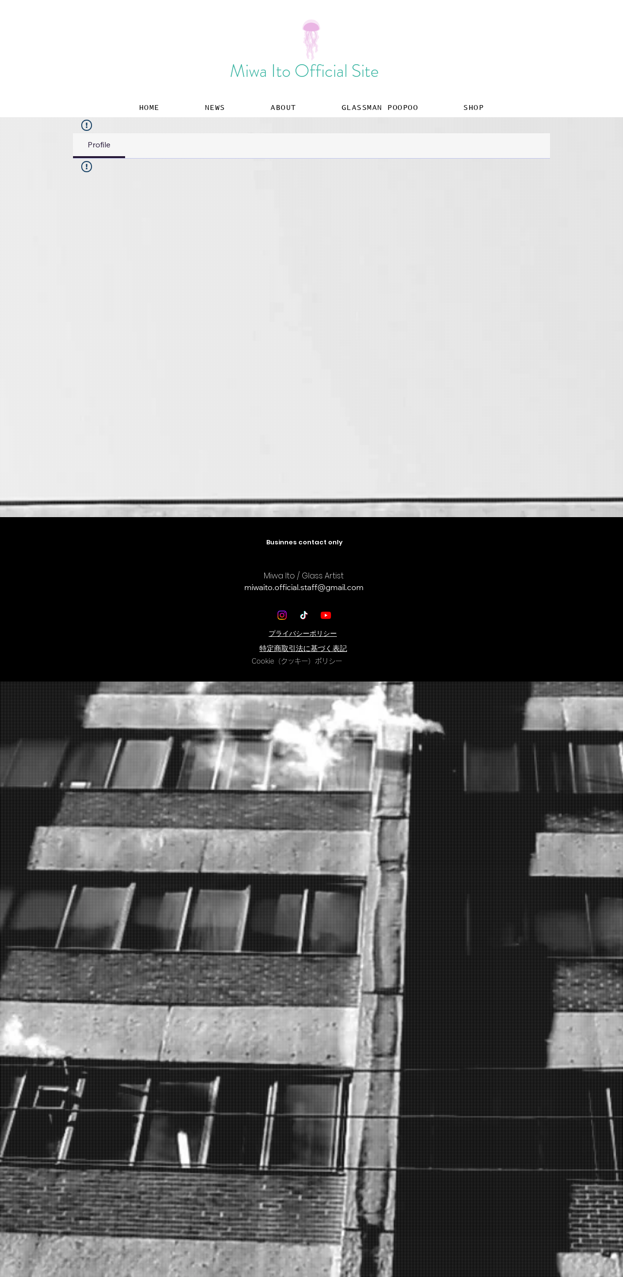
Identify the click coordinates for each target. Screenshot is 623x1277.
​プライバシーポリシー (303, 634)
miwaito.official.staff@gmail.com (304, 588)
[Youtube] (326, 615)
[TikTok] (304, 615)
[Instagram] (282, 615)
